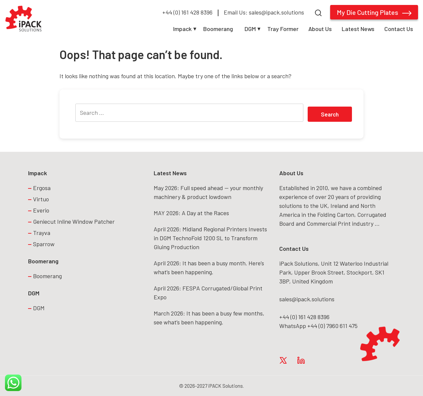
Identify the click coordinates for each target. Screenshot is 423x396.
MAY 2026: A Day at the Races (191, 212)
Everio (41, 210)
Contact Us (398, 28)
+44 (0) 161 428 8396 (187, 12)
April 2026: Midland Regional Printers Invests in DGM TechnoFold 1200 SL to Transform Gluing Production (210, 237)
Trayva (41, 232)
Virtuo (41, 199)
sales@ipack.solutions (306, 299)
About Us (320, 28)
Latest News (358, 28)
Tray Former (282, 28)
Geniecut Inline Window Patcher (74, 221)
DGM (250, 28)
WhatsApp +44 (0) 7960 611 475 (318, 325)
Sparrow (44, 244)
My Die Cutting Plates (374, 12)
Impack (182, 28)
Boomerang (218, 28)
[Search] (318, 12)
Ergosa (42, 187)
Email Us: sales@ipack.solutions (264, 12)
